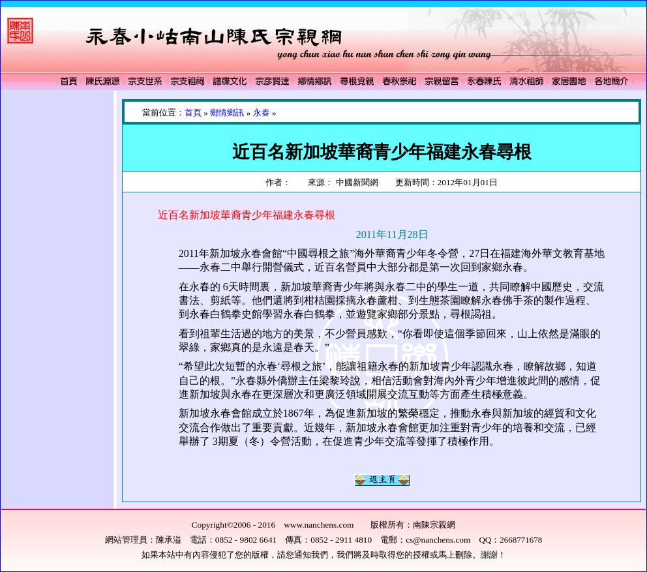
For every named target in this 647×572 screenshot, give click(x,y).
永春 (261, 112)
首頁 (193, 112)
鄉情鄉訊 (227, 112)
